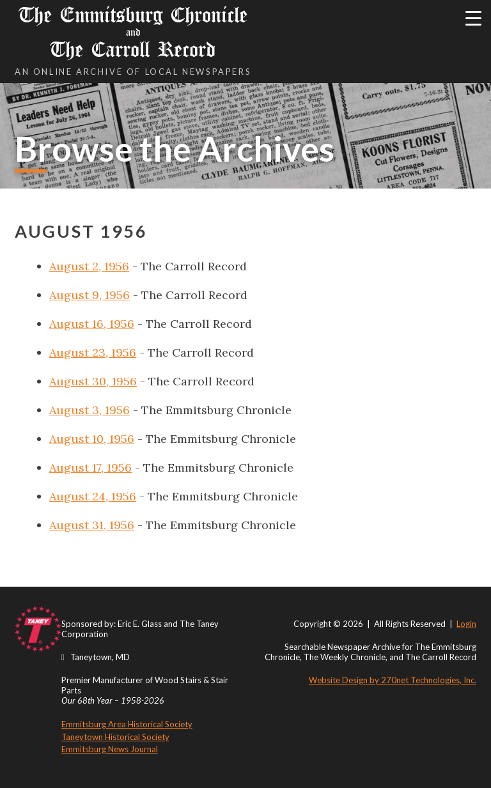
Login (466, 624)
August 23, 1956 (92, 352)
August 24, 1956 (92, 496)
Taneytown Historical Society (115, 737)
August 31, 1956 (91, 525)
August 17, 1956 (90, 467)
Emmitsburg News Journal (109, 749)
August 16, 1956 (91, 323)
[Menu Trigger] (473, 17)
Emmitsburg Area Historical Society (126, 724)
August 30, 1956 (93, 381)
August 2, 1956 (89, 266)
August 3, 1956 (89, 410)
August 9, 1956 (89, 295)
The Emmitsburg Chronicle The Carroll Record (133, 32)
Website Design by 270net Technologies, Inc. (392, 680)
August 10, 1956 (91, 438)
